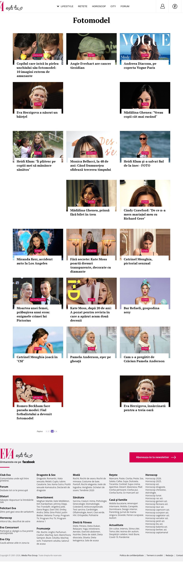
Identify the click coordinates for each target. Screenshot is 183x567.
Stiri (91, 55)
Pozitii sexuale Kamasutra (54, 486)
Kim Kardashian (45, 503)
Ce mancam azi (131, 492)
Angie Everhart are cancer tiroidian (90, 65)
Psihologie (101, 500)
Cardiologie (92, 509)
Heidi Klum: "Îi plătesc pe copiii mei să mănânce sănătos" (36, 165)
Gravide (122, 515)
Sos (141, 478)
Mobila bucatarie (117, 503)
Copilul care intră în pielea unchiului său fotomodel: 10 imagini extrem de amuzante (38, 69)
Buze (48, 537)
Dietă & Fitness (82, 522)
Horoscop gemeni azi (156, 501)
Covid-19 (113, 537)
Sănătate (78, 497)
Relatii (48, 481)
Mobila (123, 506)
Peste (136, 478)
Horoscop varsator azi (157, 518)
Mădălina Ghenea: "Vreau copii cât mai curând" (143, 114)
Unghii (51, 532)
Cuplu (55, 481)
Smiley (63, 509)
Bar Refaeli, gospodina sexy (141, 310)
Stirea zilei (134, 528)
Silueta (86, 537)
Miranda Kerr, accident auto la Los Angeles (35, 261)
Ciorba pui (132, 489)
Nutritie (77, 534)
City (113, 6)
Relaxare (77, 528)
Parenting (114, 512)
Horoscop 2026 (153, 478)
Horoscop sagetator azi (157, 515)
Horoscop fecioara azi (157, 503)
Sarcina (76, 500)
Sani (56, 534)
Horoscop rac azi (154, 498)
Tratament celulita (51, 540)
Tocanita (113, 484)
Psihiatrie (93, 515)
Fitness (82, 525)
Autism (112, 517)
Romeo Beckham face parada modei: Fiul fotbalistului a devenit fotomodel (34, 412)
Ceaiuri (85, 500)
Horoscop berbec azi (156, 529)
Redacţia (169, 555)
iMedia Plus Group (29, 555)
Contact (179, 555)
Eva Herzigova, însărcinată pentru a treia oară (145, 408)
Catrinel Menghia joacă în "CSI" (37, 359)
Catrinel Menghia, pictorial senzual (138, 261)
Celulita (56, 537)
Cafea (119, 481)
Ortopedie (82, 515)
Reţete (113, 475)
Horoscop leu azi (154, 523)
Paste (122, 478)
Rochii (44, 532)
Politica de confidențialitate (132, 555)
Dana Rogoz (43, 509)
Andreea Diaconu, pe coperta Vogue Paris (140, 65)
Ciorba (129, 478)
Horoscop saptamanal (157, 532)
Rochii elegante (89, 484)
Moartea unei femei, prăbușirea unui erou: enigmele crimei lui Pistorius (33, 314)
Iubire (62, 481)
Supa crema (134, 484)
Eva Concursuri (9, 527)
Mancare (113, 478)
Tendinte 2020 (87, 490)
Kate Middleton (61, 500)
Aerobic (77, 531)
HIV (75, 515)
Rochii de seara (88, 478)
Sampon (41, 537)
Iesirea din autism (129, 531)
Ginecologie (79, 503)
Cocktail (123, 484)
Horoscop (99, 6)
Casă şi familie (118, 500)
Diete (75, 525)
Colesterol (78, 506)
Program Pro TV (48, 518)
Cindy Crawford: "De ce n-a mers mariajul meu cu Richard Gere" (145, 214)
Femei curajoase (135, 515)
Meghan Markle (45, 500)
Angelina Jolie (58, 506)
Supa (125, 481)
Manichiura (65, 534)
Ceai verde (98, 512)
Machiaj (49, 534)
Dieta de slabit (89, 534)
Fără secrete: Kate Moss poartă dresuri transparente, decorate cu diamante (90, 265)
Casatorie (41, 484)
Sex (49, 484)
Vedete (91, 153)
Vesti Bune (133, 534)
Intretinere (94, 528)
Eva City (5, 539)
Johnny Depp (60, 503)
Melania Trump (52, 515)
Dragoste (41, 478)
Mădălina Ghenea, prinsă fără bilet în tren (89, 212)
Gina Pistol (55, 512)
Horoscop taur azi (155, 506)
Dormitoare (115, 509)
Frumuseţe (43, 528)
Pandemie (124, 537)
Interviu (124, 528)
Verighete (87, 487)
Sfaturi (4, 496)
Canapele (133, 506)
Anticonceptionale (93, 506)
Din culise (114, 528)
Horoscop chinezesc (156, 489)
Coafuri (40, 534)
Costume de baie (90, 481)
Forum (125, 6)
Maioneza (132, 486)
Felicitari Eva (8, 508)
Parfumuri (61, 532)
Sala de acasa (92, 540)
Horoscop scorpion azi (157, 512)
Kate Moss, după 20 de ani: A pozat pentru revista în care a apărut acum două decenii (91, 314)
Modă (76, 475)
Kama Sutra (57, 484)
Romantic (52, 478)
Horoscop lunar (153, 495)
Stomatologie (92, 503)
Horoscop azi (152, 484)
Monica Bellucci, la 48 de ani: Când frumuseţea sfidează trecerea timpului (90, 165)
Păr (38, 532)
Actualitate (38, 299)
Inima (92, 500)
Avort (90, 512)
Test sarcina (79, 509)
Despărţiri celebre (118, 534)
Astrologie (151, 492)
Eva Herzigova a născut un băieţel (37, 114)
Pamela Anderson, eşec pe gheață (90, 359)
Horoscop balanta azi (156, 526)
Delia (46, 512)
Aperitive (113, 486)
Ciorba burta (115, 492)
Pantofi (76, 484)
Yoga (85, 528)
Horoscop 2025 (153, 481)
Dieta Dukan (93, 525)
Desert (122, 486)
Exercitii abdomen (91, 531)
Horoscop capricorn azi (157, 509)
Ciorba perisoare (117, 489)
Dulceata (133, 481)
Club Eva (5, 475)
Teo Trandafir (43, 506)
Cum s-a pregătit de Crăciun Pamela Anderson (144, 359)
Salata (112, 481)
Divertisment (45, 497)
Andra (40, 512)
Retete (82, 6)
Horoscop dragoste (155, 486)
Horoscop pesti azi (155, 521)
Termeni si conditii (155, 555)
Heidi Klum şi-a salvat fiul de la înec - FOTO (144, 163)
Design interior (129, 509)
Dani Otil (54, 509)
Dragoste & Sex (46, 475)
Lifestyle (67, 6)
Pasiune (38, 55)
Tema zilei (114, 531)
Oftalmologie (79, 512)
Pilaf (140, 486)
